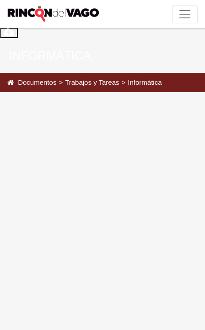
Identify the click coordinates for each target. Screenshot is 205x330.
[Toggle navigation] (185, 14)
